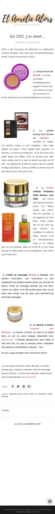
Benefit (36, 75)
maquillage (15, 394)
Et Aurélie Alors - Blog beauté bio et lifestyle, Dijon (31, 509)
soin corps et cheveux (34, 394)
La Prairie (47, 187)
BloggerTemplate (32, 512)
